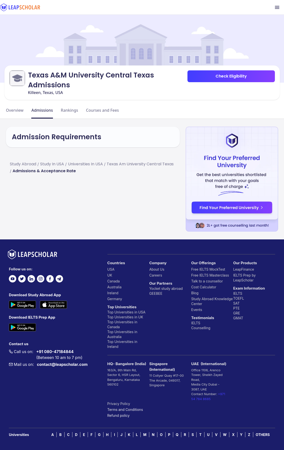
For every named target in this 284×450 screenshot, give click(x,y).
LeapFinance (243, 269)
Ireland (112, 293)
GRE (236, 313)
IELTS (195, 323)
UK (109, 275)
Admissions (42, 110)
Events (196, 310)
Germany (114, 299)
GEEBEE (155, 293)
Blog (195, 293)
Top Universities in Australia (122, 334)
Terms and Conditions (125, 409)
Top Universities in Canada (122, 324)
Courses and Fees (102, 110)
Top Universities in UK (125, 317)
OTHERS (263, 435)
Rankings (69, 110)
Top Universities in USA (126, 312)
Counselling (200, 328)
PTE (236, 308)
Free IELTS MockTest (208, 269)
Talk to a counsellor (207, 281)
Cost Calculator (203, 287)
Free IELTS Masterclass (210, 275)
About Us (156, 269)
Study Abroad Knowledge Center (212, 301)
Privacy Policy (118, 404)
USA (111, 269)
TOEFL (238, 298)
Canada (113, 281)
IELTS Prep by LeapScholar (244, 277)
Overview (14, 110)
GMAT (238, 318)
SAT (236, 303)
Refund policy (118, 415)
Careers (155, 275)
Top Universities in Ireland (122, 344)
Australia (114, 287)
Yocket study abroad (166, 288)
